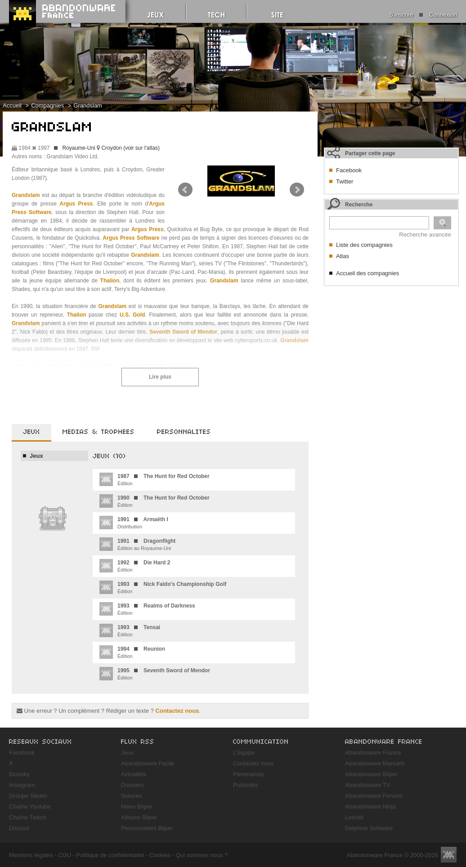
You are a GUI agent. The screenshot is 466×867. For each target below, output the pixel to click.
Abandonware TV (367, 785)
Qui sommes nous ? (202, 855)
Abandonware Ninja (370, 806)
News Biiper (136, 806)
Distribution (133, 522)
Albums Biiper (139, 817)
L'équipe (244, 752)
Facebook (349, 170)
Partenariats (248, 774)
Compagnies (47, 105)
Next (297, 190)
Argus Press (76, 204)
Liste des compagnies (364, 245)
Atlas (342, 256)
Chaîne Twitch (27, 817)
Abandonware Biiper (371, 774)
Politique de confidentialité (110, 855)
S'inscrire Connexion (423, 14)
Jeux (36, 455)
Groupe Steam (28, 795)
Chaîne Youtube (30, 806)
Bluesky (19, 774)
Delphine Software (369, 828)
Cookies (159, 855)
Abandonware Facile (148, 763)
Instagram (22, 785)
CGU (64, 855)
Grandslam (87, 105)
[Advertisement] (368, 425)
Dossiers (132, 785)
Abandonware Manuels (375, 763)
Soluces (131, 795)
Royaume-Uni (78, 148)
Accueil (12, 105)
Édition (154, 479)
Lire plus (160, 377)
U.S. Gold (132, 315)
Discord (19, 828)
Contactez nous (177, 710)
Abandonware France (373, 752)
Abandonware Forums (374, 795)
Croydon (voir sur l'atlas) (130, 148)
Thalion (110, 280)
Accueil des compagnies (367, 273)
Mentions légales (31, 855)
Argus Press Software (131, 238)
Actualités (133, 774)
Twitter (344, 181)
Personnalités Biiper (147, 828)
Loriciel (354, 817)
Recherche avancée (425, 234)
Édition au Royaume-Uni (137, 544)
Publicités (245, 785)
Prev (185, 190)
